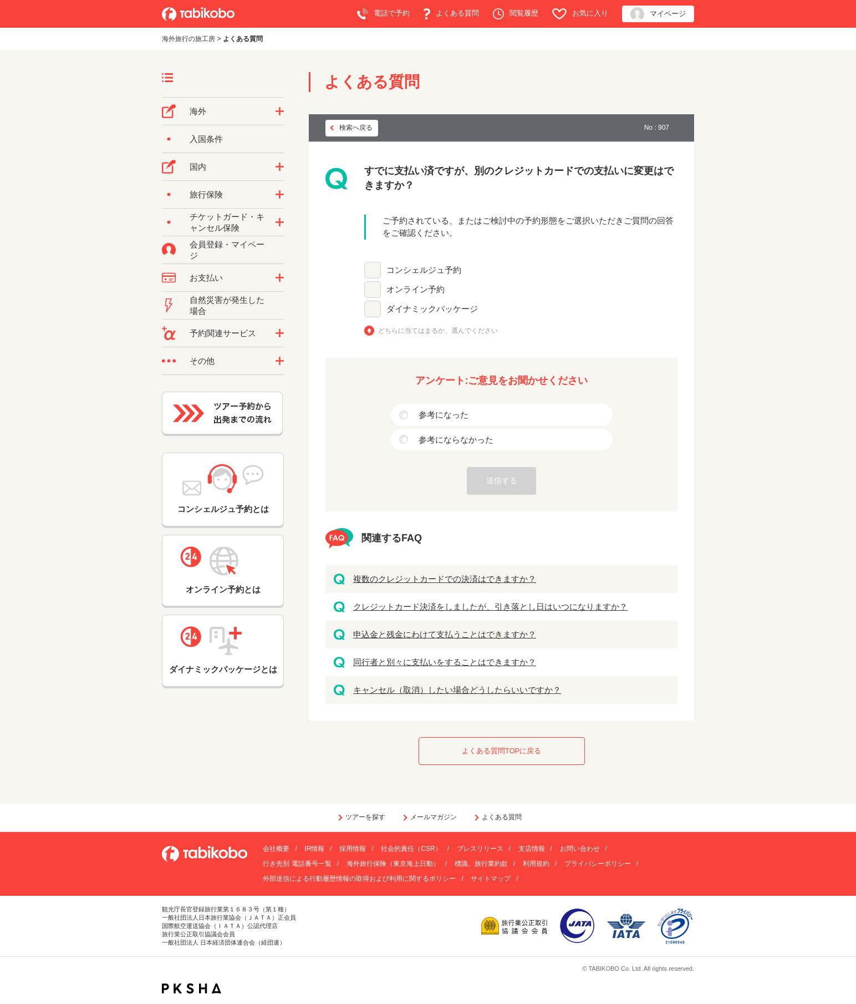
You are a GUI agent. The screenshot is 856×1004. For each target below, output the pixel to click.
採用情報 (352, 849)
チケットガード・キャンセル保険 (227, 222)
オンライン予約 (415, 289)
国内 (198, 166)
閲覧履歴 (515, 13)
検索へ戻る (356, 127)
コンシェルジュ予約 (423, 270)
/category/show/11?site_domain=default (280, 333)
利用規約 (536, 864)
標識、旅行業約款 (481, 864)
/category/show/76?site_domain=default (280, 111)
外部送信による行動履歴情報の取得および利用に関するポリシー (359, 879)
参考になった (443, 414)
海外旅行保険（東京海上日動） (393, 864)
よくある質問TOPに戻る (502, 751)
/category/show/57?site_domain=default (280, 167)
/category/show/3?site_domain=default (280, 361)
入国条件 (206, 139)
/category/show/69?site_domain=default (280, 222)
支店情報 (531, 849)
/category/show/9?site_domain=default (280, 278)
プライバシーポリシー (597, 864)
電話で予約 (383, 13)
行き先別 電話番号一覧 (297, 864)
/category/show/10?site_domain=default (280, 195)
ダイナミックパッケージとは (223, 650)
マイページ (658, 14)
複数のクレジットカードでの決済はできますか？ (444, 579)
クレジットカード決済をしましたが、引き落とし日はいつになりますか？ (490, 606)
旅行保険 (206, 194)
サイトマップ (491, 879)
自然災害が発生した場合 (227, 305)
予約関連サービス (223, 333)
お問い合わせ (580, 849)
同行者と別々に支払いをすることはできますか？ (444, 662)
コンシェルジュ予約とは (223, 489)
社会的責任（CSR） (411, 849)
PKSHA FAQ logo (191, 988)
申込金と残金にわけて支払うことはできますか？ (444, 634)
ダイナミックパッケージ (432, 308)
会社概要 (276, 849)
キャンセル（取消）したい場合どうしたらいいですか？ (457, 689)
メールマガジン (433, 817)
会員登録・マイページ (227, 250)
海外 (198, 111)
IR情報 (314, 849)
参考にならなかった (456, 439)
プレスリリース (480, 849)
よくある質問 (451, 13)
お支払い (206, 277)
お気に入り (580, 13)
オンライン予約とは (223, 570)
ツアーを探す (365, 817)
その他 (202, 361)
